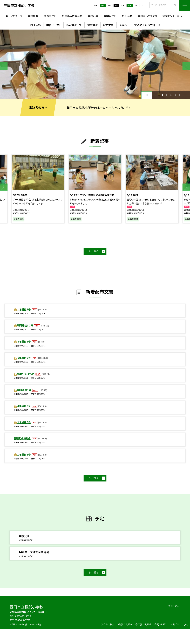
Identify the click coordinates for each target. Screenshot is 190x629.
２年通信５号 (24, 422)
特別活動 (127, 16)
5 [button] (179, 95)
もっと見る (93, 251)
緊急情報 (92, 25)
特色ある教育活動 (72, 16)
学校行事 (93, 16)
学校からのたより (147, 16)
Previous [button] (4, 66)
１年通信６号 (24, 309)
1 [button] (162, 95)
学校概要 (33, 16)
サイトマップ (174, 605)
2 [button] (166, 95)
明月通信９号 (24, 390)
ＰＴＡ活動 (35, 25)
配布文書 (108, 25)
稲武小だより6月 (26, 373)
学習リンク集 (53, 25)
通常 (102, 5)
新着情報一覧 (74, 25)
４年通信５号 (24, 406)
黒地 (116, 5)
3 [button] (171, 95)
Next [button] (186, 66)
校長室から (50, 16)
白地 (109, 5)
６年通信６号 (24, 341)
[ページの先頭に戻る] (186, 625)
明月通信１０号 (25, 325)
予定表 (123, 25)
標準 (129, 5)
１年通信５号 (24, 454)
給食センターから (172, 16)
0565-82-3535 (23, 616)
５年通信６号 (24, 357)
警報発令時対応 (22, 438)
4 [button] (175, 95)
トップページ (15, 16)
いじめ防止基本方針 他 (146, 25)
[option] (95, 64)
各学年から (110, 16)
